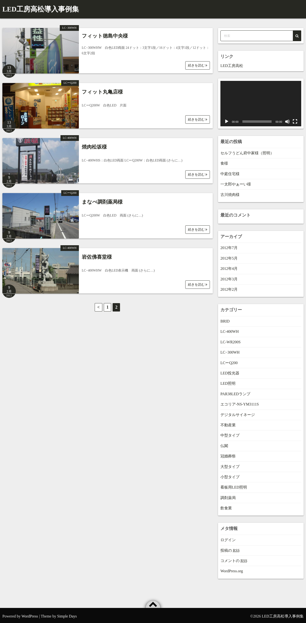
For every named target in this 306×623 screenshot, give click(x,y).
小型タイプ (230, 475)
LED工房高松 (231, 64)
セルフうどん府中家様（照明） (247, 151)
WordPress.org (231, 569)
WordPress (30, 614)
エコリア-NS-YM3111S (239, 402)
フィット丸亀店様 (102, 90)
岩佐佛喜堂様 (97, 255)
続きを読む (198, 63)
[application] (260, 102)
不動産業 (228, 423)
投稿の (230, 548)
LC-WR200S (230, 340)
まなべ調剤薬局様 (102, 200)
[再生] (226, 119)
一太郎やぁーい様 (235, 182)
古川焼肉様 (230, 193)
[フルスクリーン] (295, 119)
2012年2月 (229, 287)
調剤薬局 (228, 496)
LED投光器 (229, 371)
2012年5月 (229, 256)
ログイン (228, 538)
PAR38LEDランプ (235, 392)
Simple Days (67, 614)
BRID (225, 319)
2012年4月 (229, 267)
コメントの (233, 559)
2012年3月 (229, 277)
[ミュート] (287, 119)
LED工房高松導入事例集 (34, 8)
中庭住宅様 (230, 172)
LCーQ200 (70, 81)
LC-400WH (69, 136)
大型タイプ (230, 465)
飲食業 (226, 506)
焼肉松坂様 (94, 145)
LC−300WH (69, 26)
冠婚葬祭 (228, 454)
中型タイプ (230, 434)
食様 (224, 162)
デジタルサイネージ (237, 413)
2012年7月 (229, 246)
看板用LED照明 (233, 486)
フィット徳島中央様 (105, 34)
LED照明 (227, 382)
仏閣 (224, 444)
